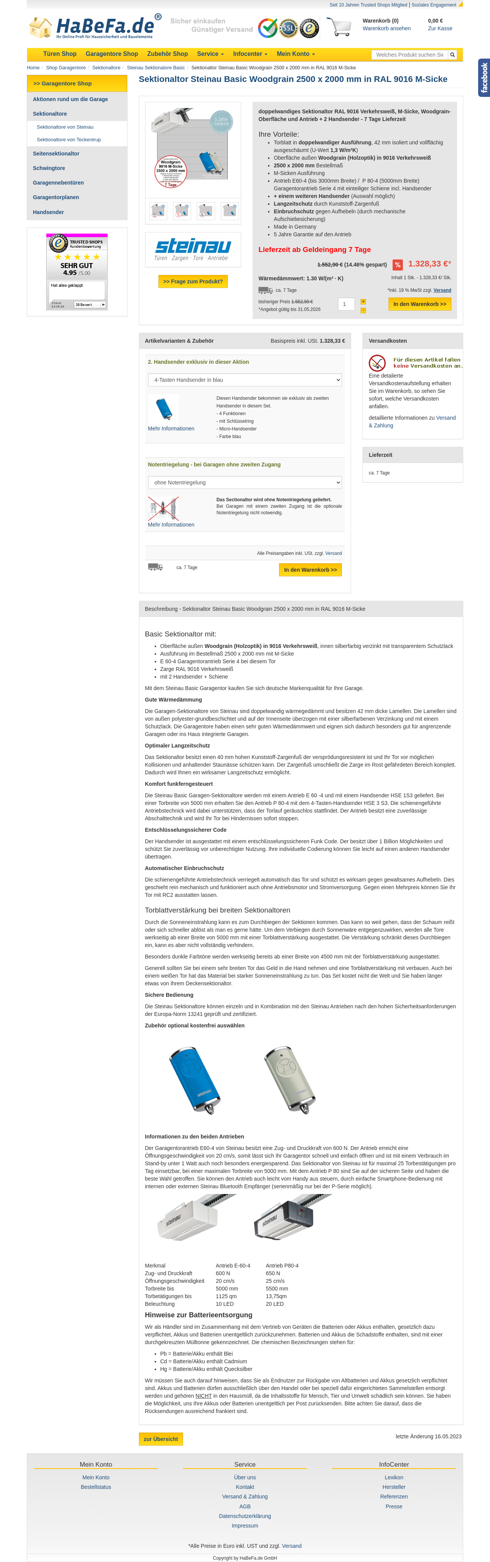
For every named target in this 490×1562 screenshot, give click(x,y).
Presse (394, 1506)
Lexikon (394, 1477)
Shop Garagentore (66, 67)
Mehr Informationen (171, 428)
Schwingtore (49, 168)
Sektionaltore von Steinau (65, 127)
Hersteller (393, 1487)
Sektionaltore (106, 67)
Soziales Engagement (434, 5)
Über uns (245, 1477)
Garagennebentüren (58, 183)
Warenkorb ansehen (387, 28)
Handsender (48, 212)
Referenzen (394, 1496)
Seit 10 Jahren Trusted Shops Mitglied (368, 5)
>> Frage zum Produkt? (193, 281)
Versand (333, 553)
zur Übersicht (161, 1439)
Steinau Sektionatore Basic (156, 67)
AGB (245, 1506)
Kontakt (245, 1487)
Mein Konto (95, 1477)
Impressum (245, 1526)
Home (33, 67)
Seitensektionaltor (56, 153)
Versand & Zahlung (245, 1496)
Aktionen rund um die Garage (70, 99)
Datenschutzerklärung (245, 1516)
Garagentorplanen (56, 197)
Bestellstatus (96, 1487)
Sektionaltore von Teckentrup (69, 139)
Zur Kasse (440, 28)
